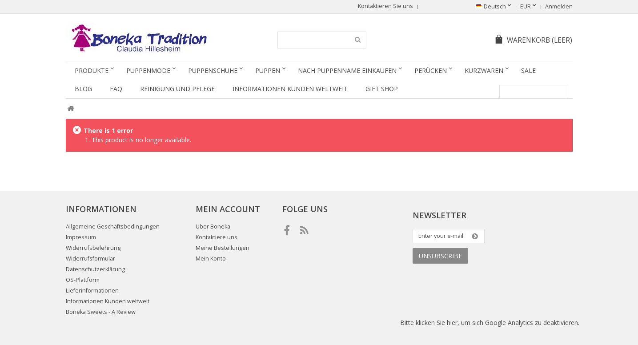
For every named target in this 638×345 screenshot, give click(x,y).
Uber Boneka (213, 226)
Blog (83, 88)
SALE (528, 70)
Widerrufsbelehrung (93, 248)
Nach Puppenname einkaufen (347, 70)
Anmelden (559, 6)
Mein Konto (211, 258)
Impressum (81, 237)
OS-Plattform (83, 280)
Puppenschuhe (212, 70)
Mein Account (228, 209)
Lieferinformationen (92, 290)
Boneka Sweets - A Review (101, 312)
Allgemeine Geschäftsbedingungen (113, 226)
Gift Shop (381, 88)
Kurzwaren (484, 70)
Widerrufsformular (90, 258)
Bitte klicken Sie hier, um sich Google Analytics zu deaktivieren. (489, 322)
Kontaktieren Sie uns (385, 6)
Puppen (267, 70)
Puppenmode (148, 70)
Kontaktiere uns (216, 237)
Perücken (430, 70)
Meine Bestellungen (222, 248)
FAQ (116, 88)
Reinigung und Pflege (177, 88)
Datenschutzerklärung (95, 269)
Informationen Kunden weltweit (290, 88)
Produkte (91, 70)
